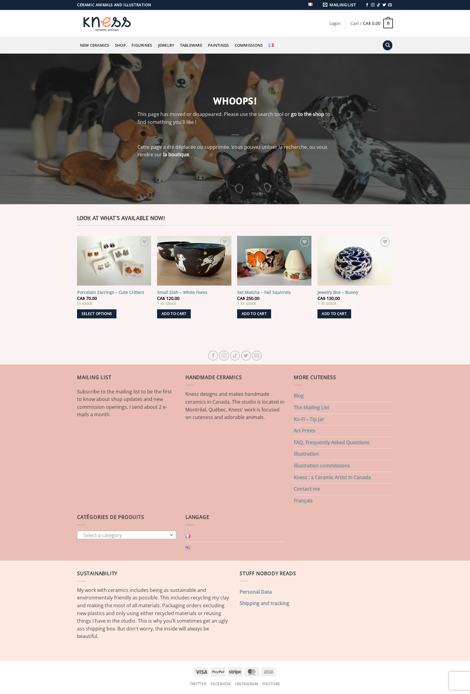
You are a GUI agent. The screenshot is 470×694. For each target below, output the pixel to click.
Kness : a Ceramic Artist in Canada (332, 477)
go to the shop (307, 114)
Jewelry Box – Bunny (337, 292)
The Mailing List (311, 407)
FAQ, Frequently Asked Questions (332, 442)
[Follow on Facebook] (367, 5)
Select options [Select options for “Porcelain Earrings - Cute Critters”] (97, 313)
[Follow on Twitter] (384, 5)
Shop (120, 45)
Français (303, 500)
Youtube (271, 683)
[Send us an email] (390, 5)
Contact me (307, 489)
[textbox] (125, 535)
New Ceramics (94, 45)
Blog (299, 395)
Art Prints (304, 430)
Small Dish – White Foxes (182, 292)
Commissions (249, 45)
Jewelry (166, 45)
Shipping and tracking (264, 603)
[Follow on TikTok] (378, 5)
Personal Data (256, 592)
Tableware (191, 45)
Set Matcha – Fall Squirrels (264, 292)
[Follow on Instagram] (373, 5)
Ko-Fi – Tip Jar (309, 419)
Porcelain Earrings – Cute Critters (110, 292)
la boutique (176, 154)
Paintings (218, 45)
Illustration (306, 454)
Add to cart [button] (174, 313)
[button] (340, 5)
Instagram (246, 683)
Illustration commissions (322, 465)
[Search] (387, 45)
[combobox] (126, 535)
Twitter (198, 683)
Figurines (141, 45)
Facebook (221, 683)
